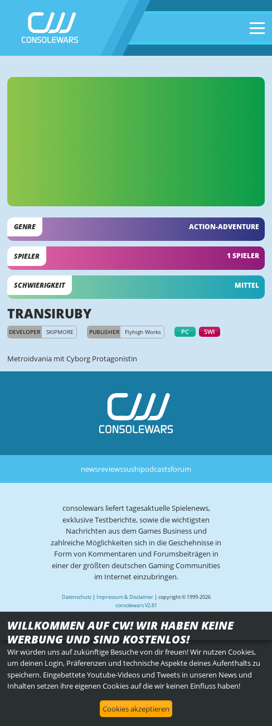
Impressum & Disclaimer (124, 597)
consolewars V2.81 (136, 605)
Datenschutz (76, 597)
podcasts (155, 469)
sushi (131, 469)
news (89, 469)
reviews (110, 469)
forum (181, 469)
